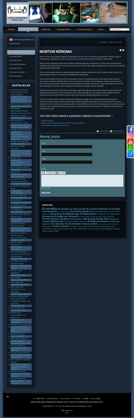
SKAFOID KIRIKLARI (18, 346)
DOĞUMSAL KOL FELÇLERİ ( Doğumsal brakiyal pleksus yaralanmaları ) (21, 153)
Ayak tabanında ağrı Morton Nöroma (55, 125)
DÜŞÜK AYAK (15, 170)
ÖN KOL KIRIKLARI (17, 308)
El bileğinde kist (102, 216)
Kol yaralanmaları (94, 231)
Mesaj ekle (46, 195)
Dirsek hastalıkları (107, 231)
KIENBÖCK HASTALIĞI (19, 259)
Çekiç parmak (57, 231)
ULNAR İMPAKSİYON (18, 379)
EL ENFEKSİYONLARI (19, 205)
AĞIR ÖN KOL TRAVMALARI (21, 104)
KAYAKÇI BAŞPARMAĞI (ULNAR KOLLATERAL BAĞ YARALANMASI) (21, 254)
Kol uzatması (106, 229)
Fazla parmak (82, 229)
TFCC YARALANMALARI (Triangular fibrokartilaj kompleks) (19, 367)
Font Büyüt (103, 42)
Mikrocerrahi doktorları (98, 214)
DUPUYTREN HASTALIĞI (20, 167)
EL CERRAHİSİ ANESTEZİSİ (21, 203)
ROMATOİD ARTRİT (18, 334)
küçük (43, 190)
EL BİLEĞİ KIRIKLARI (18, 198)
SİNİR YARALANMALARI (19, 339)
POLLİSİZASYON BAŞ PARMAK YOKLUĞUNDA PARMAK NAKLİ (19, 329)
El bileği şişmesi (114, 216)
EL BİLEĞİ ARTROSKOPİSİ (20, 184)
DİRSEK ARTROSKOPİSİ (20, 142)
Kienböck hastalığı (94, 229)
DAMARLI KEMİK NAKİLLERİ (21, 130)
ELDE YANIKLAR (17, 212)
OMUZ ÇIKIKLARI (17, 282)
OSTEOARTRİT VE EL (19, 310)
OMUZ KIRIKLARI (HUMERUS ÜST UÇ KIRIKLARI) (18, 289)
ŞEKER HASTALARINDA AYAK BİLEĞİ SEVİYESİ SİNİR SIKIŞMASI (19, 92)
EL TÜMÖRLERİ (16, 210)
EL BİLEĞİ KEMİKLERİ (19, 195)
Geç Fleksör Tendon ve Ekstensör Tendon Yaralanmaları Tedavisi (19, 235)
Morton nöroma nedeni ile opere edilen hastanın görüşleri (63, 123)
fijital (56, 233)
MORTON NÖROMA (18, 275)
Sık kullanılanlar (118, 131)
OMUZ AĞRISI (16, 278)
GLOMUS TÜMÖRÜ (18, 240)
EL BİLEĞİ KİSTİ (16, 200)
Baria (67, 413)
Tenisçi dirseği (47, 229)
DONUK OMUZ (16, 158)
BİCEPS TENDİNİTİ (17, 118)
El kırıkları (73, 229)
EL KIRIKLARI (16, 207)
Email (44, 151)
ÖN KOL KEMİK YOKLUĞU (20, 294)
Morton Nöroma (47, 121)
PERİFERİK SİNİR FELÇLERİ (21, 325)
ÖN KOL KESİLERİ (17, 306)
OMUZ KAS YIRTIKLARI (19, 285)
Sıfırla (111, 42)
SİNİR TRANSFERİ (17, 336)
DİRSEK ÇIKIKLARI (17, 144)
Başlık (44, 159)
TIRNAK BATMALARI (18, 371)
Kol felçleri (67, 224)
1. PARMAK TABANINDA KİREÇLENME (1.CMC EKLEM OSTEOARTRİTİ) (19, 99)
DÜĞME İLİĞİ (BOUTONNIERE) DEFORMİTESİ (17, 162)
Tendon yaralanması (80, 231)
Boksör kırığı (67, 231)
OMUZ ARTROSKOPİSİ (19, 280)
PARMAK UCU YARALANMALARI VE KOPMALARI (18, 315)
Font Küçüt (118, 42)
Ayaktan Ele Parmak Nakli (20, 106)
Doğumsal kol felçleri (79, 224)
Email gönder (104, 131)
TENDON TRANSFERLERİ (20, 353)
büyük (48, 190)
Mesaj (44, 169)
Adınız (44, 143)
